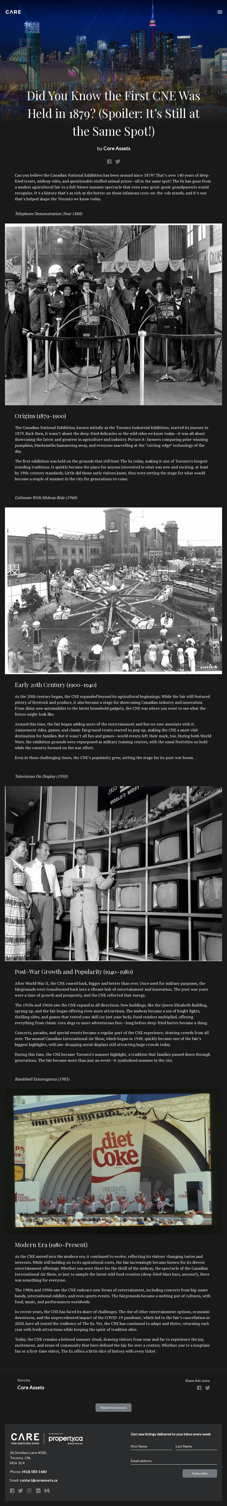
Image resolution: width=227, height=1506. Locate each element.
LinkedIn (38, 1490)
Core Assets (116, 148)
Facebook (109, 161)
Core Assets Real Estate (13, 10)
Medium (47, 1490)
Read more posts (113, 1407)
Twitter (117, 161)
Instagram (29, 1490)
